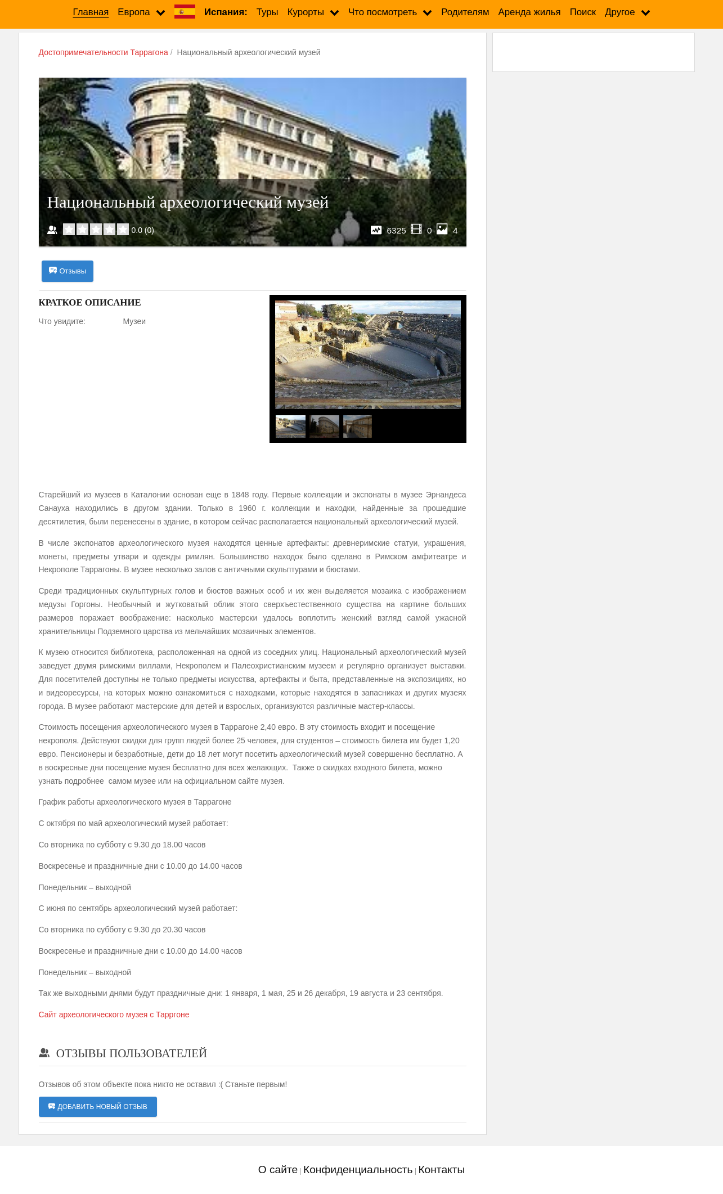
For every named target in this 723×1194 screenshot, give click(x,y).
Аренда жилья (530, 12)
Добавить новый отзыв (97, 1107)
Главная (91, 12)
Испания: (226, 12)
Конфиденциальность (358, 1170)
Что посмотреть (382, 12)
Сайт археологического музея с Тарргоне (114, 1015)
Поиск (583, 12)
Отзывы (68, 271)
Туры (268, 12)
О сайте (278, 1170)
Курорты (306, 12)
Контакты (441, 1170)
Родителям (465, 12)
